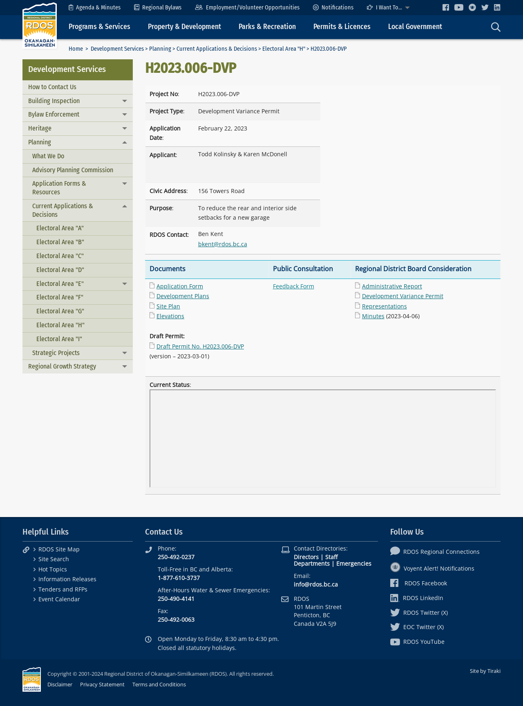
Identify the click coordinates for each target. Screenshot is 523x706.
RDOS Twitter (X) (419, 612)
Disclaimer (59, 684)
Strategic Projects (56, 353)
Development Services (117, 48)
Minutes (373, 316)
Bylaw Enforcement (53, 114)
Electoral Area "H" (283, 48)
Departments (312, 563)
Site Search (53, 559)
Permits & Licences (342, 26)
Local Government (415, 26)
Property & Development (184, 26)
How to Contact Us (52, 87)
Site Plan (168, 306)
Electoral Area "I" (59, 339)
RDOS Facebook (418, 583)
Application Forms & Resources (59, 188)
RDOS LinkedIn (416, 598)
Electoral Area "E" (60, 284)
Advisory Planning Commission (72, 170)
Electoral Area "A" (60, 228)
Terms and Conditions (159, 684)
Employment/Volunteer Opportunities (247, 7)
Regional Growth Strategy (62, 366)
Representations (384, 306)
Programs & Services (99, 26)
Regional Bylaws (157, 7)
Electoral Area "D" (60, 270)
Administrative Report (392, 286)
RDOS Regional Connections (435, 551)
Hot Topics (52, 569)
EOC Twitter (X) (417, 627)
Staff (331, 557)
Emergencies (353, 563)
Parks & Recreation (267, 26)
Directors (306, 557)
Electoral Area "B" (60, 242)
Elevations (170, 316)
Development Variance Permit (402, 296)
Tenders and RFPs (62, 589)
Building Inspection (54, 101)
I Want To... (384, 7)
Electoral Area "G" (60, 311)
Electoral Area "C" (60, 256)
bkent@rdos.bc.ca (222, 244)
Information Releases (67, 579)
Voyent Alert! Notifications (432, 568)
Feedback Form (293, 286)
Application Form (179, 286)
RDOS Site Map (59, 549)
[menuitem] (95, 7)
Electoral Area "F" (59, 297)
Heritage (39, 128)
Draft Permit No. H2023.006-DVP (200, 346)
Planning (160, 48)
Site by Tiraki (485, 671)
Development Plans (182, 296)
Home (76, 48)
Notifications (333, 7)
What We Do (48, 156)
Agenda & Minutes (95, 7)
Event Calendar (59, 599)
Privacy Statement (102, 684)
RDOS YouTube (417, 641)
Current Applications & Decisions (217, 48)
